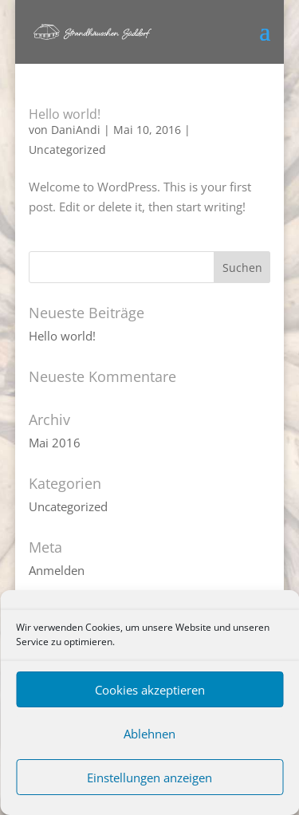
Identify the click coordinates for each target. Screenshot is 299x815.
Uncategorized (67, 149)
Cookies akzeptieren (150, 690)
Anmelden (57, 570)
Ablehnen (149, 734)
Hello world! (64, 114)
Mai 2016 (55, 443)
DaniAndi (75, 129)
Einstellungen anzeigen (149, 777)
